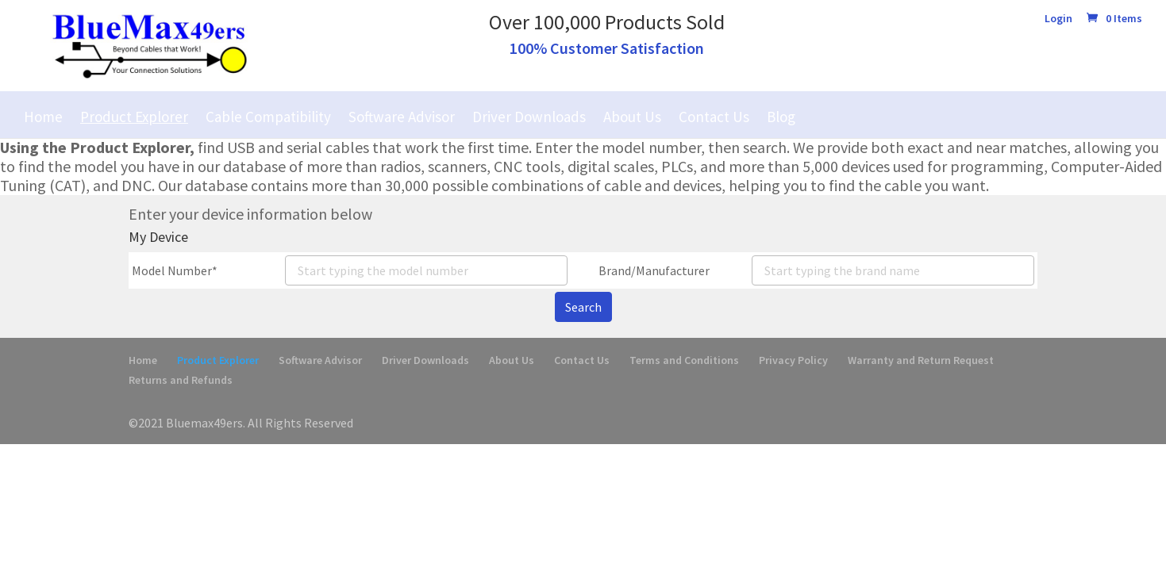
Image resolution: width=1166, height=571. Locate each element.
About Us (632, 116)
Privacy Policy (793, 360)
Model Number (172, 270)
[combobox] (426, 270)
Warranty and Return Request (921, 360)
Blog (781, 116)
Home (43, 116)
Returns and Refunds (181, 380)
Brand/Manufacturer (654, 270)
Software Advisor (401, 116)
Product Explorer (134, 116)
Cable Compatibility (268, 116)
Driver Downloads (529, 116)
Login (1058, 19)
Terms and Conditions (684, 360)
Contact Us (714, 116)
